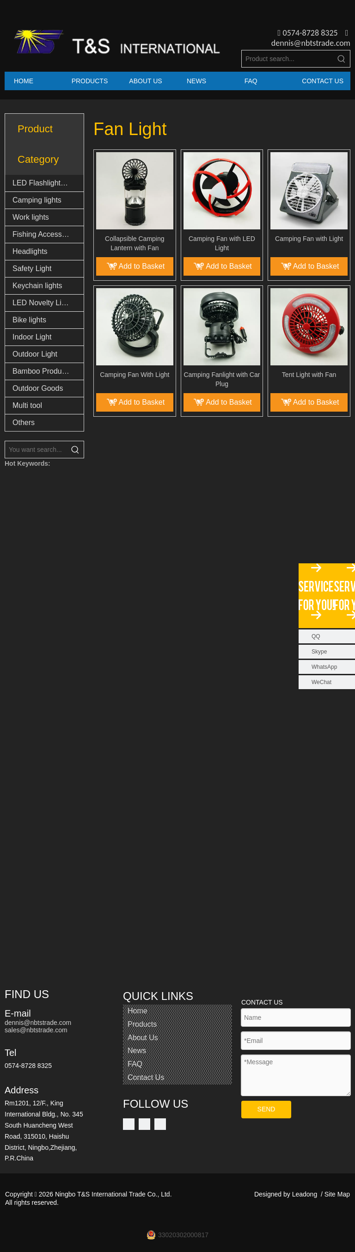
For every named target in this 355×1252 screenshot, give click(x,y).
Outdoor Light (34, 354)
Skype (319, 651)
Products (142, 1024)
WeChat (321, 682)
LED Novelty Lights (43, 303)
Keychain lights (37, 286)
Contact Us (146, 1077)
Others (23, 422)
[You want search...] (36, 449)
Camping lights (36, 200)
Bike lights (29, 320)
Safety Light (32, 268)
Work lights (30, 217)
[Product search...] (287, 58)
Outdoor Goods (37, 388)
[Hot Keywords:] (341, 58)
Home (137, 1011)
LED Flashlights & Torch (48, 183)
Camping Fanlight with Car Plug (222, 379)
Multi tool (27, 405)
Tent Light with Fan (309, 374)
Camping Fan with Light (309, 238)
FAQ (135, 1064)
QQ (316, 636)
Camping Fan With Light (134, 374)
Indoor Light (32, 337)
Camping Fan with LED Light (222, 243)
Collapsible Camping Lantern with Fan (134, 243)
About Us (143, 1038)
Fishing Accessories (45, 234)
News (137, 1051)
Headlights (30, 251)
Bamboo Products (41, 371)
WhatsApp (324, 667)
